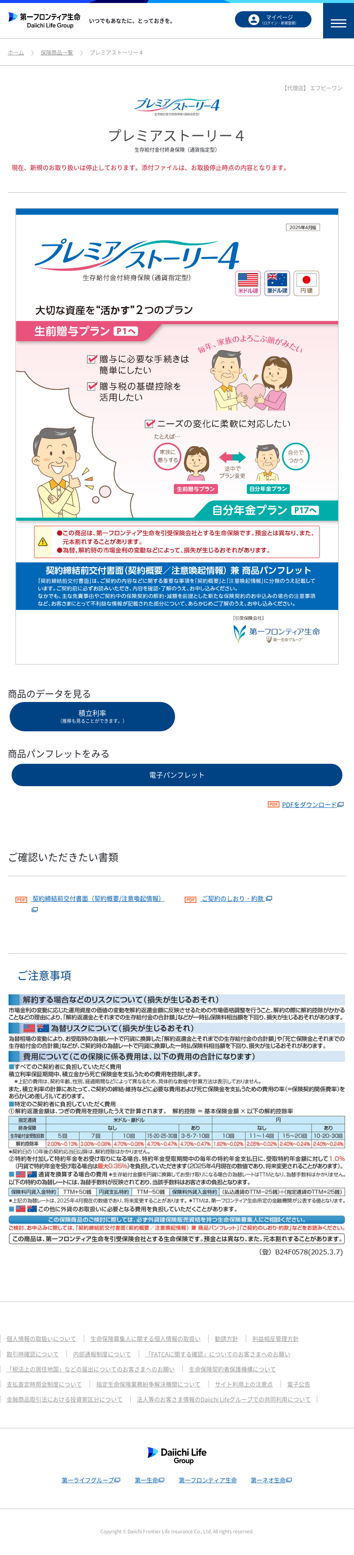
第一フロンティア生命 (208, 1480)
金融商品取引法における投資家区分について (65, 1399)
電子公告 (298, 1384)
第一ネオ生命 (268, 1480)
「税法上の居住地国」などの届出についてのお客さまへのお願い (91, 1369)
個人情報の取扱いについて (41, 1338)
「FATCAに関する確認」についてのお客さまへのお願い (217, 1354)
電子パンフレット (177, 775)
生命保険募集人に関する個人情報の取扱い (145, 1338)
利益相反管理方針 (275, 1338)
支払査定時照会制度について (44, 1384)
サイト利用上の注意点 (244, 1384)
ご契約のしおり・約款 (225, 897)
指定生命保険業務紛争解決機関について (148, 1384)
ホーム (16, 52)
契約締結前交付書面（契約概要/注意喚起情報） (90, 897)
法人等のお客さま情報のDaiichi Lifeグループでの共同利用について (224, 1399)
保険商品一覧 (57, 52)
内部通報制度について (102, 1354)
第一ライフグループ (88, 1480)
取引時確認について (33, 1354)
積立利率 (92, 716)
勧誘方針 (226, 1338)
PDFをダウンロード (302, 804)
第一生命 (146, 1480)
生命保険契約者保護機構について (232, 1369)
